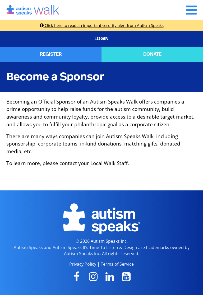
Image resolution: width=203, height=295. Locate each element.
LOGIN (101, 38)
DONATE (152, 54)
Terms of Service (117, 264)
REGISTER (51, 54)
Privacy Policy (82, 264)
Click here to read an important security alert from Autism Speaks (102, 25)
